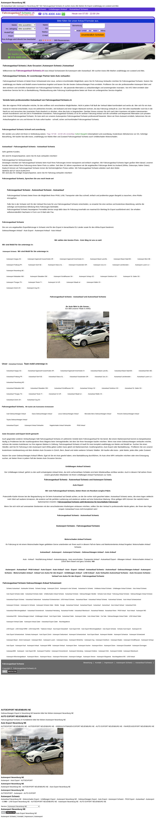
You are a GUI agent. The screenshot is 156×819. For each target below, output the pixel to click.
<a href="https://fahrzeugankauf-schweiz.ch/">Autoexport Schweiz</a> (78, 358)
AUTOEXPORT (27, 780)
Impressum (29, 816)
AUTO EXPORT (30, 793)
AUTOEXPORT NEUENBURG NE (16, 710)
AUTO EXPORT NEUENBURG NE (16, 716)
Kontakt (20, 816)
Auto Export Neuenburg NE (13, 723)
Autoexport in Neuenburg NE (27, 6)
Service (20, 806)
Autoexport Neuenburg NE (13, 3)
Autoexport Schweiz (10, 796)
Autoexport (5, 780)
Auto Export (15, 780)
